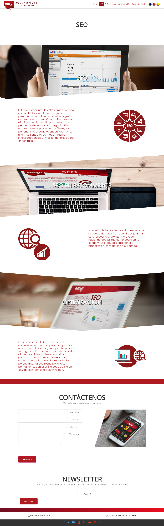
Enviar (27, 459)
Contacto (141, 4)
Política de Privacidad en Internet (122, 516)
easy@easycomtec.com (40, 516)
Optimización (124, 4)
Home (95, 4)
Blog (134, 4)
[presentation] (37, 451)
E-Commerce (110, 4)
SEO (101, 4)
